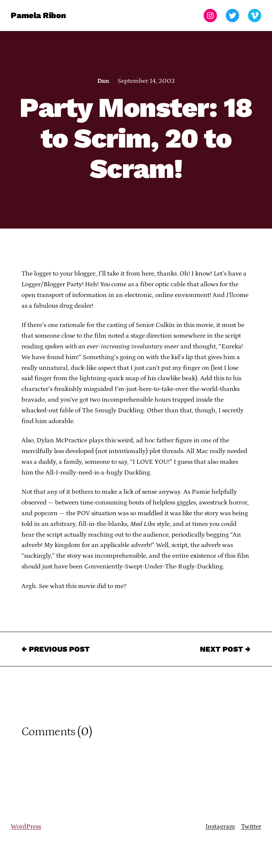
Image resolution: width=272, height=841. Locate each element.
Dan (103, 81)
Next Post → (225, 649)
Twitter (251, 826)
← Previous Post (55, 649)
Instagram (220, 826)
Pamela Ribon (38, 15)
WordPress (26, 826)
